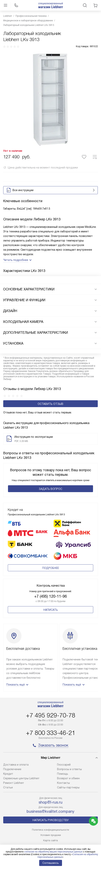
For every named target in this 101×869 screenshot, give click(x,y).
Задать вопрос (50, 488)
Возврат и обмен (68, 778)
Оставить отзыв (50, 403)
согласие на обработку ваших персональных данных (53, 851)
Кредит (8, 773)
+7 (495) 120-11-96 (50, 596)
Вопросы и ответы (69, 769)
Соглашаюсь (50, 862)
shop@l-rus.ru (50, 802)
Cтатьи (8, 787)
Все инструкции (51, 190)
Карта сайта (50, 840)
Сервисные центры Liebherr (21, 778)
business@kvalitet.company (50, 811)
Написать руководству (51, 820)
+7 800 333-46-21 (50, 733)
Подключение (12, 769)
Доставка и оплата (16, 764)
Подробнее (50, 568)
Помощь (62, 773)
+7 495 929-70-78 (50, 715)
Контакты (63, 782)
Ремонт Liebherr (13, 782)
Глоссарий (64, 764)
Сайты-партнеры (68, 787)
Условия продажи (50, 835)
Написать (50, 609)
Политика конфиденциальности (50, 829)
